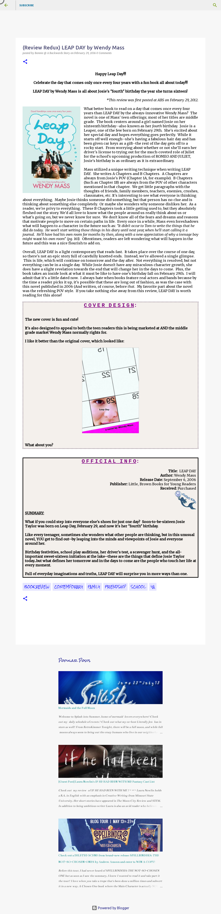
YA (153, 587)
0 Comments (104, 53)
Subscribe (26, 5)
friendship (115, 587)
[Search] (215, 5)
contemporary (68, 587)
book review (36, 587)
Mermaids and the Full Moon (76, 708)
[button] (25, 62)
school (138, 587)
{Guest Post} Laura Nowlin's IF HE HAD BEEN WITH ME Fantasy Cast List (106, 781)
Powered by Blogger (110, 908)
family (94, 587)
